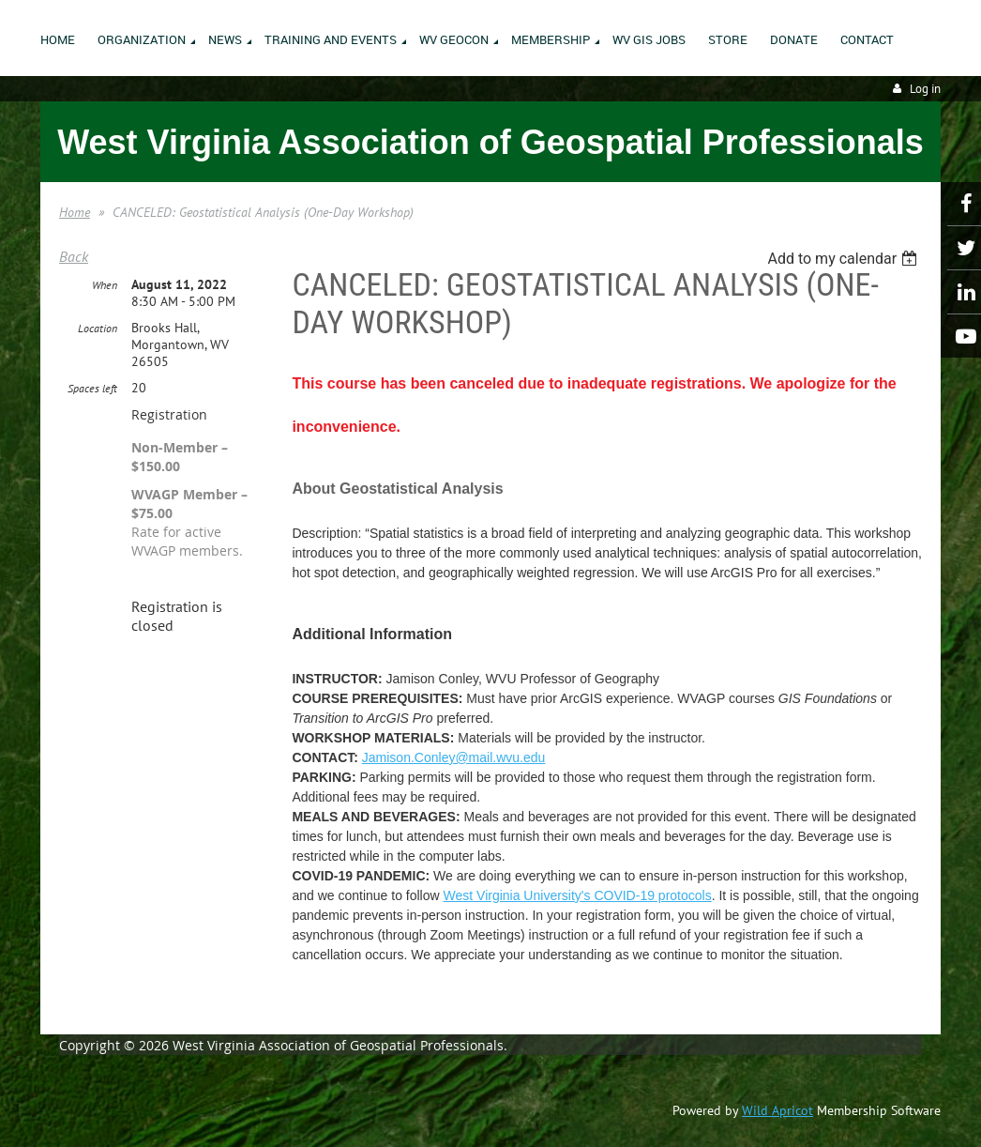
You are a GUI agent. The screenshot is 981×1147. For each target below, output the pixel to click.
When (104, 285)
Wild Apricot (777, 1110)
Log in (925, 89)
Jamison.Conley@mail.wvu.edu (454, 757)
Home (74, 212)
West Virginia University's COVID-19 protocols (578, 895)
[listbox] (844, 258)
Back (73, 256)
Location (97, 328)
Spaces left (92, 388)
